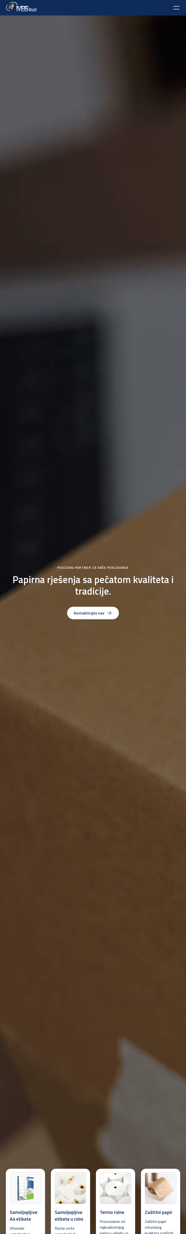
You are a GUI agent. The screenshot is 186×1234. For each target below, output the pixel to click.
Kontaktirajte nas (93, 613)
